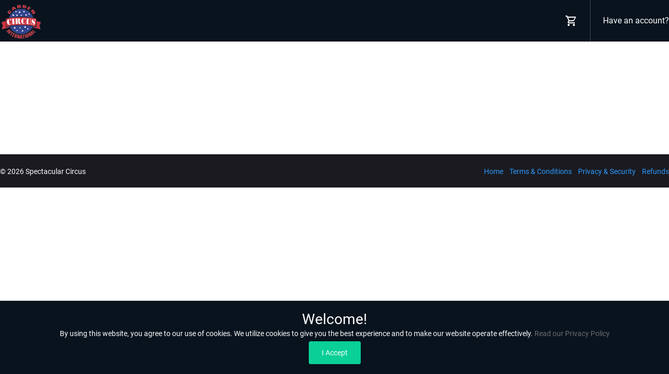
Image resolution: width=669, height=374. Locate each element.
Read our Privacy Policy (572, 333)
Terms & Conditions (540, 171)
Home (493, 171)
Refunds (655, 171)
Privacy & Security (607, 171)
